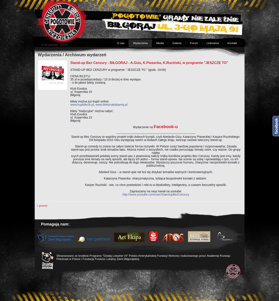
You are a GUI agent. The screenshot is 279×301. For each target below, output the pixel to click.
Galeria (176, 43)
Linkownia (213, 43)
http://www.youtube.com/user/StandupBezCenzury (155, 194)
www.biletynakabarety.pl (111, 104)
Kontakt (232, 43)
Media (160, 43)
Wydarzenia (140, 43)
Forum (194, 43)
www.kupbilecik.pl (82, 104)
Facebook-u (166, 126)
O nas (120, 43)
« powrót (42, 205)
